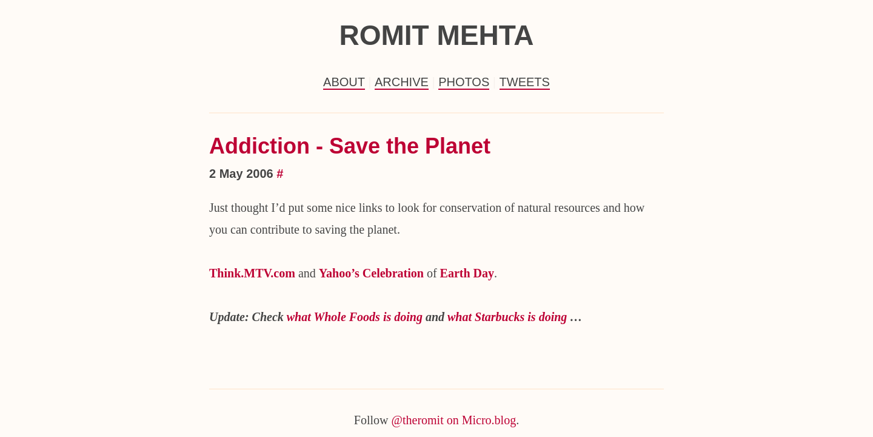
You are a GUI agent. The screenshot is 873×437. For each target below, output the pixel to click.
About (344, 82)
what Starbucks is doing (507, 317)
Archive (402, 82)
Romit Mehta (436, 35)
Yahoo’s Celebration (371, 273)
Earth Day (467, 273)
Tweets (525, 82)
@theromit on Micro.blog (454, 420)
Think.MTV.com (252, 273)
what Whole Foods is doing (355, 317)
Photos (463, 82)
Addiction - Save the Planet (349, 146)
